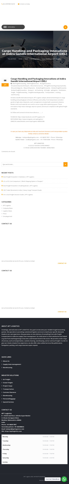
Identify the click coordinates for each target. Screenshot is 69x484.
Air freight (6, 379)
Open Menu (11, 27)
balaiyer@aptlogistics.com (15, 429)
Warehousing (7, 367)
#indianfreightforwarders (19, 90)
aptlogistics (54, 90)
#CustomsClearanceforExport (20, 86)
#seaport (31, 90)
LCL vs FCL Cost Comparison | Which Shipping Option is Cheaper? (23, 181)
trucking (58, 92)
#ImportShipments (29, 88)
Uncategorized (34, 59)
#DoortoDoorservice (36, 86)
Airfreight (47, 90)
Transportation (49, 92)
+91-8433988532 (19, 427)
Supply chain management (12, 364)
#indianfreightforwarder (58, 88)
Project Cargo (7, 386)
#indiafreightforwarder (43, 88)
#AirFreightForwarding (19, 83)
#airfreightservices (33, 83)
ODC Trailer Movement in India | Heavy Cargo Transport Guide (22, 190)
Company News (8, 208)
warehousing (15, 95)
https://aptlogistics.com (13, 431)
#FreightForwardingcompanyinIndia (55, 86)
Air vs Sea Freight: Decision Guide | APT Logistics (18, 194)
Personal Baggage (9, 399)
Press (5, 214)
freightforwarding (21, 92)
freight (13, 92)
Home (20, 59)
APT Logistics (7, 205)
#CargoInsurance (45, 83)
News (26, 59)
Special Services (8, 402)
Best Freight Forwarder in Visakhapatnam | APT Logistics (20, 186)
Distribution (62, 90)
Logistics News (7, 211)
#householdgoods (16, 88)
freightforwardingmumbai (36, 92)
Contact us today (25, 4)
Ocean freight (8, 383)
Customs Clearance (9, 392)
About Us (6, 361)
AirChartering (39, 90)
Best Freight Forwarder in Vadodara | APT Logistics (18, 177)
